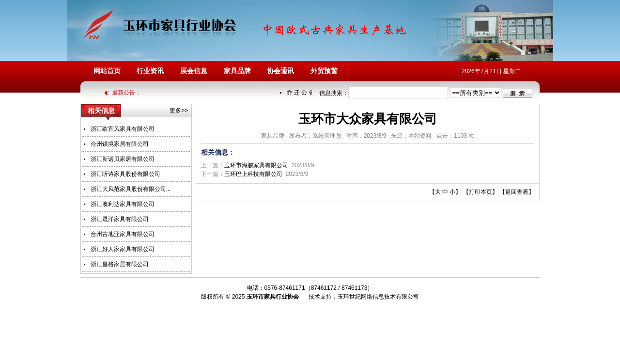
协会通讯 (280, 71)
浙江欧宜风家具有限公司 (123, 129)
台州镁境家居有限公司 (120, 144)
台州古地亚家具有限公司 (123, 234)
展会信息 (193, 71)
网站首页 (107, 71)
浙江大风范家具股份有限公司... (131, 189)
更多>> (179, 110)
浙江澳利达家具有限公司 (123, 204)
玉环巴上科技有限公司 (253, 174)
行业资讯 (150, 71)
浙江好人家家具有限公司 (123, 249)
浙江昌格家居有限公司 (120, 264)
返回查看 (516, 192)
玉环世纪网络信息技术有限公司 (378, 296)
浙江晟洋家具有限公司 (120, 219)
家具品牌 (237, 71)
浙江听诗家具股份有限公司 (125, 174)
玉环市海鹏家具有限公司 (256, 165)
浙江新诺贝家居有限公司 (123, 159)
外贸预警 (324, 71)
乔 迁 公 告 (301, 92)
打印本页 (480, 192)
